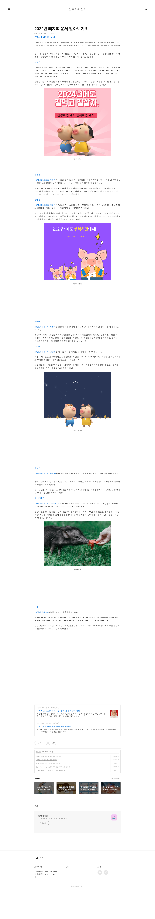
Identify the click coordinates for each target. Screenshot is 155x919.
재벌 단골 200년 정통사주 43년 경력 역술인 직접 (58, 711)
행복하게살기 (44, 815)
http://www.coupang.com (46, 723)
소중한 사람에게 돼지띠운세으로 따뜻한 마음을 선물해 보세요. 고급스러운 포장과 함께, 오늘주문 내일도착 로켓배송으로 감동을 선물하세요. (77, 730)
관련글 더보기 (116, 778)
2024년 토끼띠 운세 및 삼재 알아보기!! (47, 756)
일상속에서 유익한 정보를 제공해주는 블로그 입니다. (56, 819)
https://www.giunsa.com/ (46, 708)
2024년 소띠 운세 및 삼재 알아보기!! (46, 760)
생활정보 (38, 752)
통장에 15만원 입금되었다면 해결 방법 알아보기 (50, 763)
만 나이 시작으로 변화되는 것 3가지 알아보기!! (49, 770)
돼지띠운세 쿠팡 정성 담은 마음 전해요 (54, 726)
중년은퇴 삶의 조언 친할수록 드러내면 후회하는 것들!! (52, 767)
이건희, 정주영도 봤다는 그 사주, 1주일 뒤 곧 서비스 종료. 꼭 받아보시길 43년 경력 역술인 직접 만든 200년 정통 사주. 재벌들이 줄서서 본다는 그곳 (71, 715)
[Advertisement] (77, 302)
